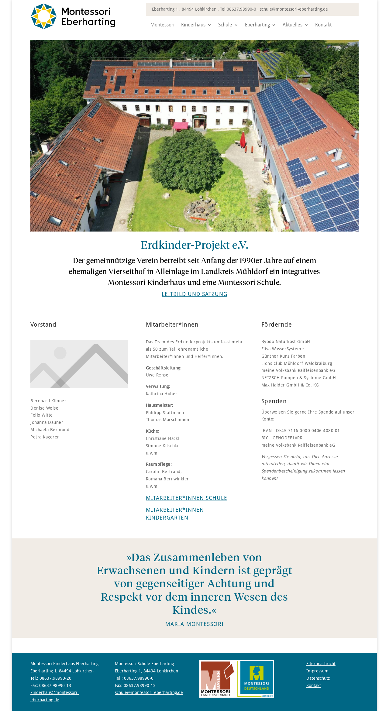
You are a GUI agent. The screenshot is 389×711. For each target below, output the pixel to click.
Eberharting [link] (257, 25)
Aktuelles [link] (292, 25)
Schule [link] (225, 25)
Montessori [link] (162, 25)
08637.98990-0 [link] (241, 9)
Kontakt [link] (323, 25)
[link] (72, 28)
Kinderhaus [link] (193, 25)
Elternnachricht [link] (321, 663)
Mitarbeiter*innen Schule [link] (186, 498)
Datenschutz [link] (318, 678)
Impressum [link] (317, 670)
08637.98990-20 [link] (55, 678)
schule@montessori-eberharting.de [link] (294, 9)
